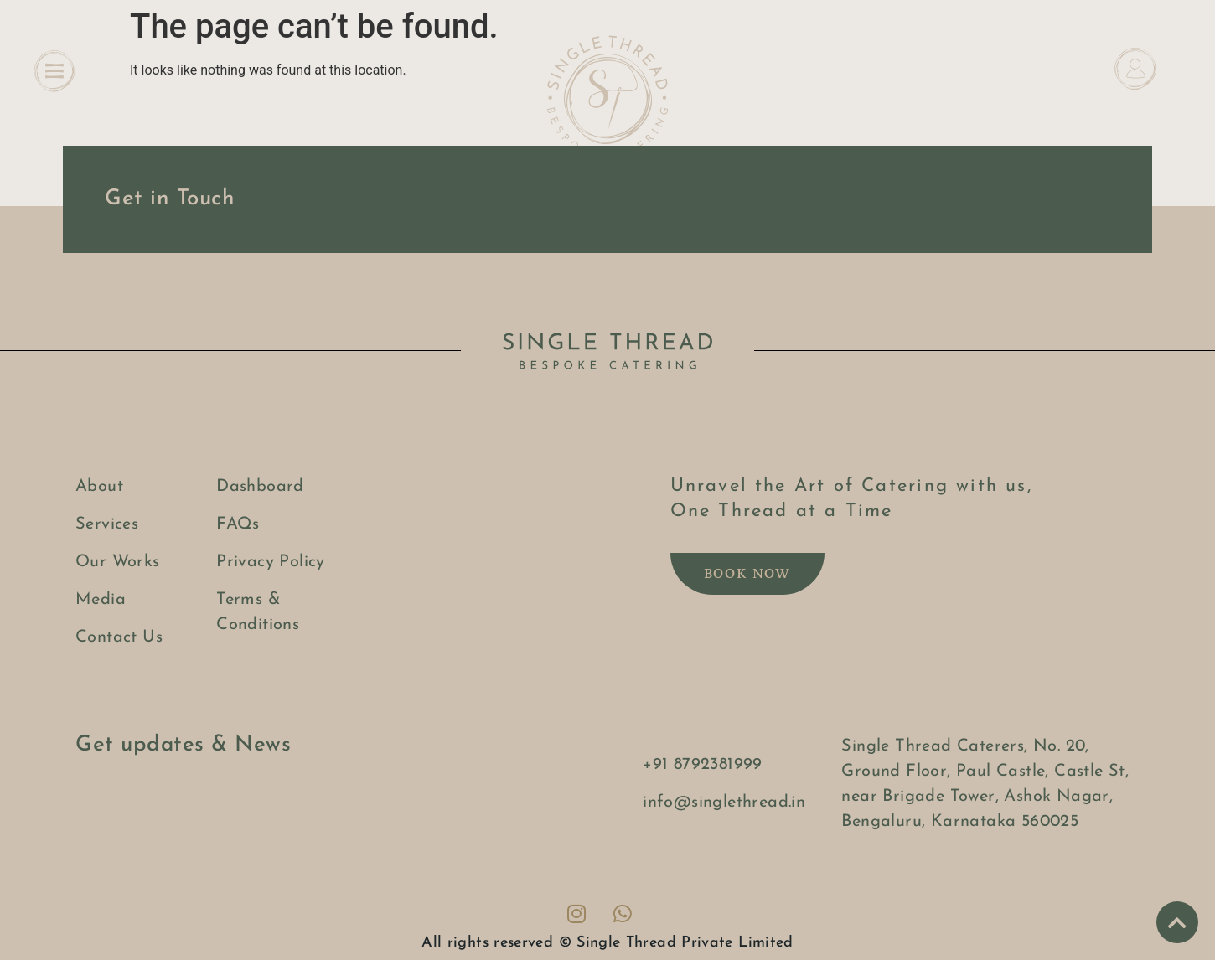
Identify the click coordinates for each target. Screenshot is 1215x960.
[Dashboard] (1135, 69)
